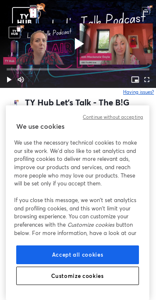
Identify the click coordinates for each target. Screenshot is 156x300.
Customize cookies (77, 276)
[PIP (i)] (135, 80)
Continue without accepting (113, 117)
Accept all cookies (78, 254)
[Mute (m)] (21, 80)
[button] (9, 80)
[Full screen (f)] (147, 80)
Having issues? (138, 92)
